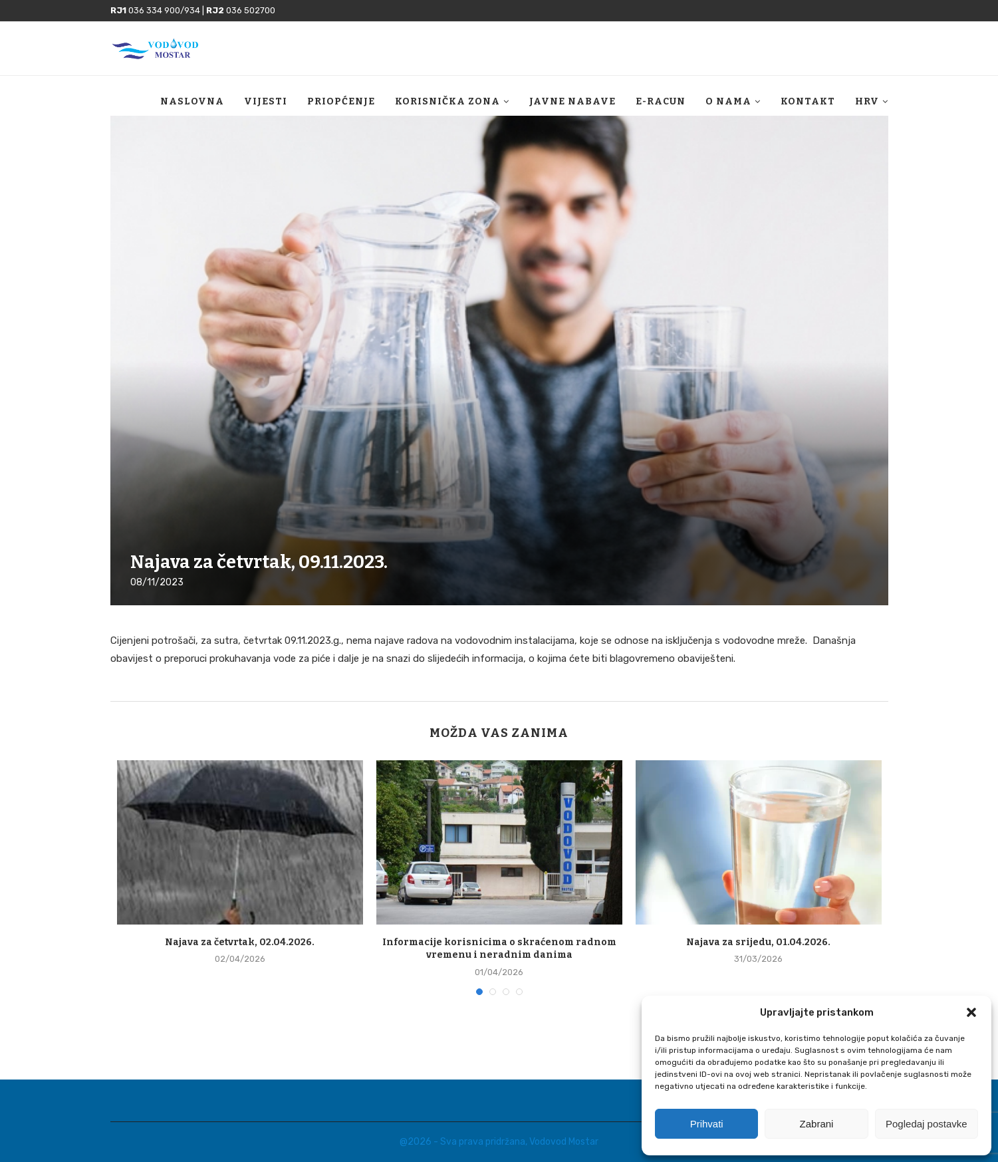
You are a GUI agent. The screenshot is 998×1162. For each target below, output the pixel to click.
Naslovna (192, 101)
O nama (728, 101)
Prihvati (706, 1123)
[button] (971, 1012)
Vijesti (265, 101)
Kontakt (808, 101)
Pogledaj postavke (926, 1123)
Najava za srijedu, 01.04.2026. (758, 942)
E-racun (661, 101)
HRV (867, 101)
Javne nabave (572, 101)
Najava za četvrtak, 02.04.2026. (239, 942)
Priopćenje (341, 101)
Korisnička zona (447, 101)
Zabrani (817, 1123)
